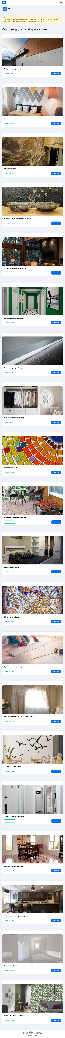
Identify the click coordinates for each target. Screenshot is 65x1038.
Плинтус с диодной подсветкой (16, 368)
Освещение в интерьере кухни (16, 916)
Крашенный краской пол (13, 866)
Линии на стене (10, 119)
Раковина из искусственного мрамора (18, 218)
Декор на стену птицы (12, 766)
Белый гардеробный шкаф (14, 418)
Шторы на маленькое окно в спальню (18, 717)
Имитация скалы (10, 169)
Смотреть (56, 73)
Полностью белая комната (14, 966)
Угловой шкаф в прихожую (14, 816)
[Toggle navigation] (61, 2)
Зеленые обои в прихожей (14, 318)
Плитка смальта (10, 467)
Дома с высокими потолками (15, 268)
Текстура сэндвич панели (14, 69)
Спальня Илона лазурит (13, 567)
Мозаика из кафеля (11, 617)
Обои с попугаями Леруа (13, 1015)
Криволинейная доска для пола (16, 667)
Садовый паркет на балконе (15, 517)
